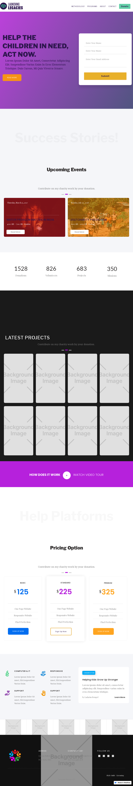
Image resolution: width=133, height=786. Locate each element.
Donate (124, 6)
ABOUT (103, 6)
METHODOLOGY (78, 6)
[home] (11, 6)
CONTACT (112, 6)
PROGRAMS (92, 6)
